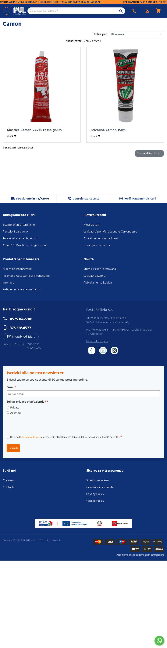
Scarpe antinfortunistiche (19, 224)
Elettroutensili (95, 215)
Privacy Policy (95, 494)
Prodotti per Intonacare (21, 259)
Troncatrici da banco (97, 245)
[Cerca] (76, 11)
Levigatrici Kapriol (95, 275)
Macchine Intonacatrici (17, 269)
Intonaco (8, 282)
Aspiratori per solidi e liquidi (101, 238)
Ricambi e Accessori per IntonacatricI (26, 275)
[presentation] (35, 424)
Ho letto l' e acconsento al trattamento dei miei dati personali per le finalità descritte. (66, 437)
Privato (15, 407)
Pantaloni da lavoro (15, 231)
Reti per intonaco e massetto (22, 289)
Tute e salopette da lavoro (20, 238)
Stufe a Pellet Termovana (100, 269)
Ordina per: (100, 34)
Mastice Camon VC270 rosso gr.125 (34, 130)
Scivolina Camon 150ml (108, 130)
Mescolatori (91, 224)
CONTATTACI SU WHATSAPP (111, 2)
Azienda (15, 412)
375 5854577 (20, 328)
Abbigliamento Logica (98, 282)
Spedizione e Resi (97, 480)
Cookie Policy (95, 501)
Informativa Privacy (30, 437)
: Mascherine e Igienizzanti (25, 245)
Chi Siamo (9, 480)
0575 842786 (21, 319)
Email (11, 387)
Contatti (8, 487)
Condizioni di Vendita (100, 487)
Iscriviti (13, 448)
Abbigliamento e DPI (19, 215)
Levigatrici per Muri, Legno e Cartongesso (110, 231)
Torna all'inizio (149, 153)
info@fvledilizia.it (21, 336)
